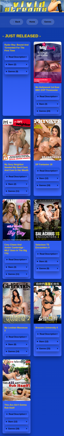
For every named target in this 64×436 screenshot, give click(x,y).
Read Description (17, 57)
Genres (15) (44, 348)
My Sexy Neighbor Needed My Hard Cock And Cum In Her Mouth (16, 167)
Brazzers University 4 (46, 327)
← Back (16, 22)
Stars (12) (43, 178)
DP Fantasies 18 (43, 164)
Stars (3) (43, 104)
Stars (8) (12, 344)
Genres (47, 22)
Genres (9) (13, 71)
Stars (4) (43, 261)
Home (32, 22)
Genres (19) (44, 185)
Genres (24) (44, 111)
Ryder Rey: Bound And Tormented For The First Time (16, 48)
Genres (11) (13, 191)
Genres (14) (13, 351)
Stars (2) (12, 64)
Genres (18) (13, 429)
